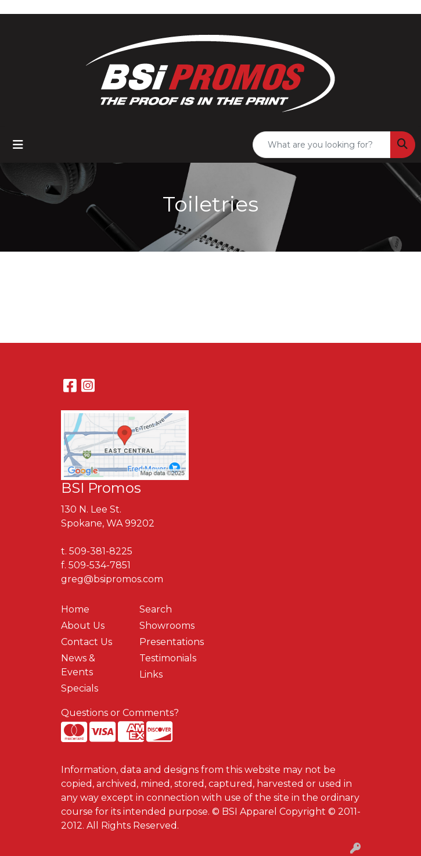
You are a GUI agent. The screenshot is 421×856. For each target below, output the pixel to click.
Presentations (171, 641)
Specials (79, 688)
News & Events (78, 665)
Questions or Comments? (120, 712)
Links (151, 674)
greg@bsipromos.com (112, 579)
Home (75, 609)
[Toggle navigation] (18, 145)
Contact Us (86, 641)
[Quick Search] (322, 144)
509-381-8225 (100, 551)
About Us (83, 625)
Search (155, 609)
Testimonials (167, 658)
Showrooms (167, 625)
